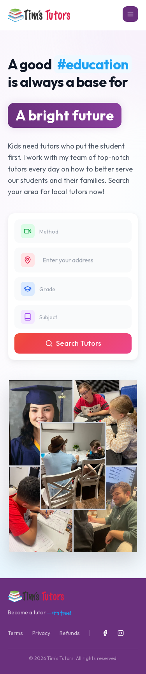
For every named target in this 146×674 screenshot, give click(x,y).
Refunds (70, 633)
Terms (15, 633)
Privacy (41, 633)
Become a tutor (39, 613)
